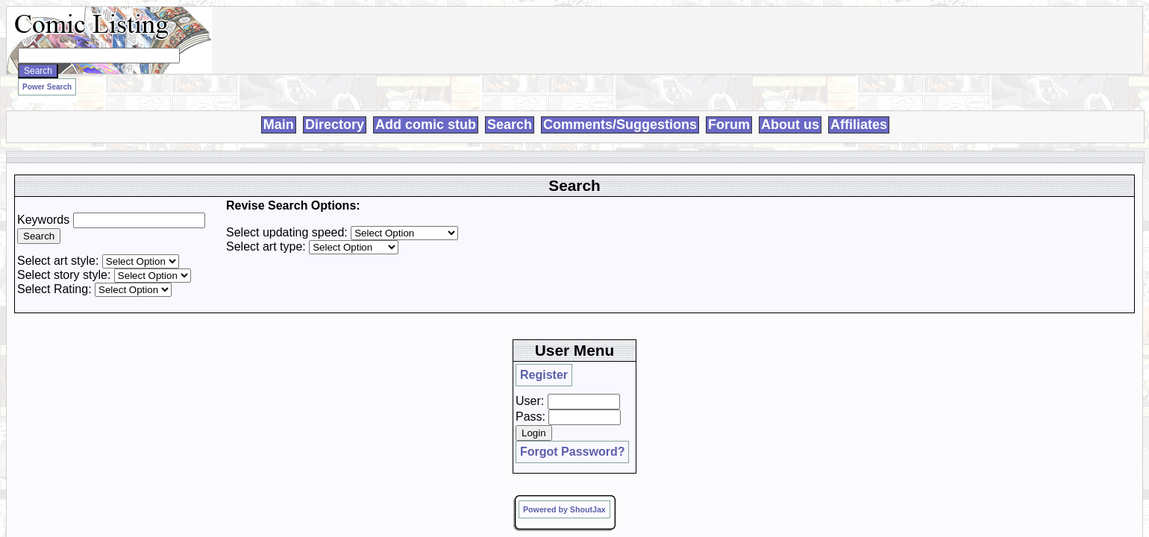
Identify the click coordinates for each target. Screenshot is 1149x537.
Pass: (837, 205)
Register (843, 176)
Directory (334, 107)
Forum (729, 107)
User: (837, 189)
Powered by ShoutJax (871, 267)
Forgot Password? (863, 232)
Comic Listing (306, 332)
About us (790, 107)
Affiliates (858, 107)
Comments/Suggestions (620, 107)
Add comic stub (425, 107)
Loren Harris (456, 332)
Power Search (238, 82)
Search (509, 107)
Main (278, 107)
